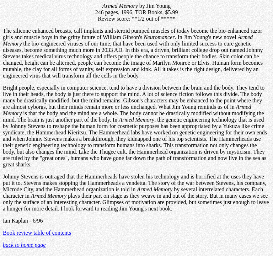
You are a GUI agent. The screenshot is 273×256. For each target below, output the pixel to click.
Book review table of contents (37, 233)
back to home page (24, 245)
